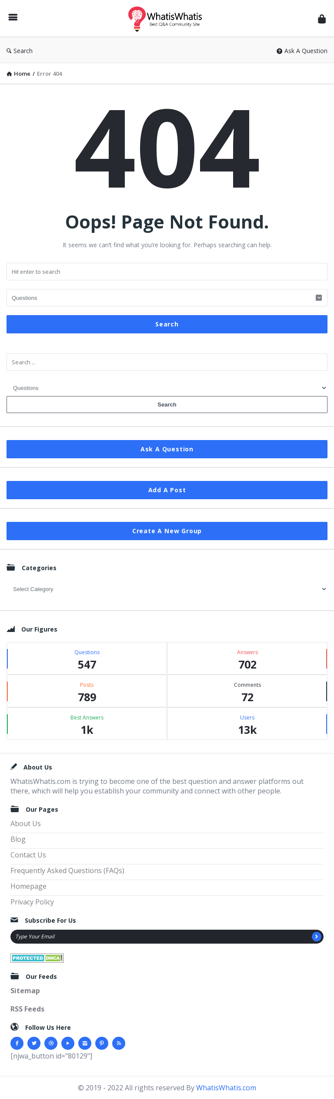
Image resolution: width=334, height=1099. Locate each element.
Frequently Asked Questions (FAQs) (67, 870)
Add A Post (167, 490)
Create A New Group (167, 531)
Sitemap (25, 990)
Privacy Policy (32, 902)
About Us (25, 823)
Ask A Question (302, 51)
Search (20, 51)
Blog (18, 839)
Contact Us (28, 855)
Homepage (28, 886)
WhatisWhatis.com (226, 1087)
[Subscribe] (316, 936)
